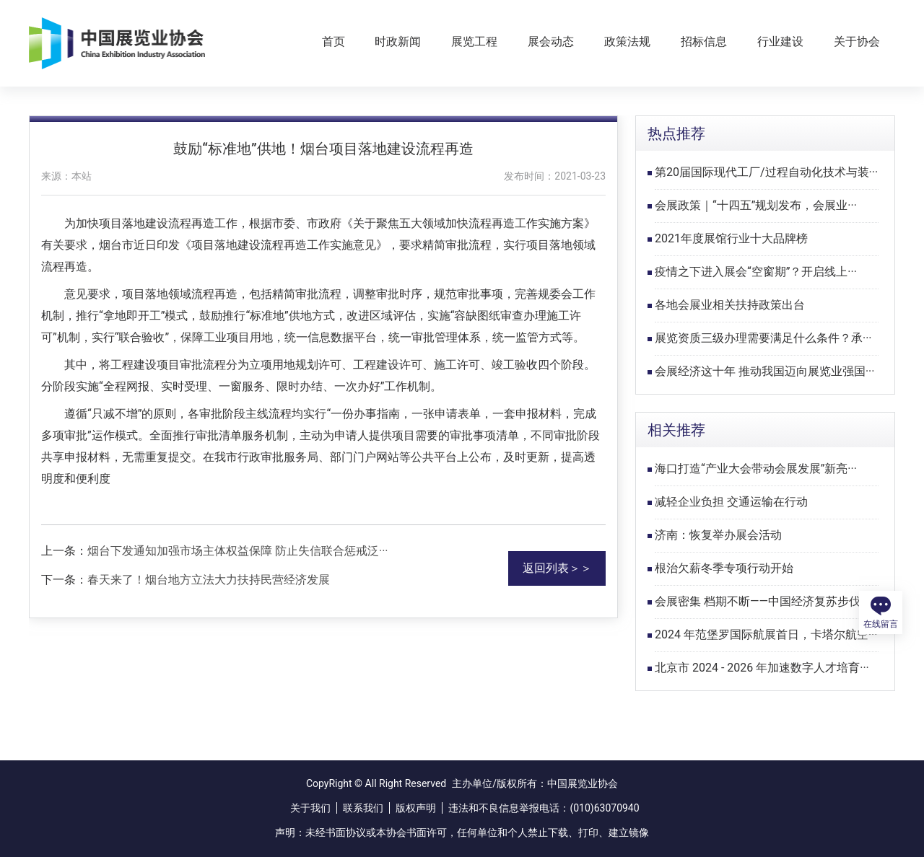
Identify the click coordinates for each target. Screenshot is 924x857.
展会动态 (551, 41)
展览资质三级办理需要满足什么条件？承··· (763, 338)
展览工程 (474, 41)
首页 (333, 41)
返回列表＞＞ (557, 568)
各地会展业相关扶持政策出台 (730, 305)
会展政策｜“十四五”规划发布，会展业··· (756, 205)
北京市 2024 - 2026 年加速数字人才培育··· (762, 667)
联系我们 (363, 808)
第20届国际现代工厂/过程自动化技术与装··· (766, 172)
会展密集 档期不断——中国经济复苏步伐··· (762, 601)
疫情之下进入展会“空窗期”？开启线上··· (756, 271)
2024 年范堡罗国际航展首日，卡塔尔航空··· (766, 634)
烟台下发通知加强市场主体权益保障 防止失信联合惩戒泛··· (237, 551)
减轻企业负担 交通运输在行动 (731, 502)
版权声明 (416, 808)
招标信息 (704, 41)
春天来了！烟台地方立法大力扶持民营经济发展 (208, 579)
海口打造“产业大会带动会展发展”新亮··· (756, 468)
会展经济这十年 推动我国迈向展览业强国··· (765, 371)
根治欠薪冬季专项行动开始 (724, 568)
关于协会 (857, 41)
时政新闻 (398, 41)
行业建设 (780, 41)
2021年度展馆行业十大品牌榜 (731, 238)
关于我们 (310, 808)
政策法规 (627, 41)
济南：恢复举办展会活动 (718, 535)
